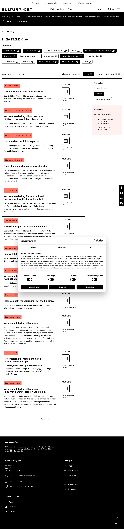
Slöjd (87, 62)
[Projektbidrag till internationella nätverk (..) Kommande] (44, 230)
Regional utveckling (47, 62)
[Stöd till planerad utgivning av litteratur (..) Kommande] (44, 171)
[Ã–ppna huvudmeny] (119, 9)
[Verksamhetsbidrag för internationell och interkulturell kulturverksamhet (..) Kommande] (44, 201)
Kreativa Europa (32, 51)
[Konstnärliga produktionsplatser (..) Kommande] (44, 143)
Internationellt (11, 51)
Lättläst (67, 3)
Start (3, 32)
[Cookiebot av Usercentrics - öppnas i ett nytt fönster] (95, 240)
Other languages (85, 3)
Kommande (99, 94)
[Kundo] (121, 203)
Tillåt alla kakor (90, 287)
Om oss (71, 9)
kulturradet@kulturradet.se (22, 476)
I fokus (63, 9)
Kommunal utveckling (29, 56)
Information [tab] (62, 247)
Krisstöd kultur (95, 56)
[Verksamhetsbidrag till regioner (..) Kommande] (44, 331)
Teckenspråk (51, 3)
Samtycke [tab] (33, 247)
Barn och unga (49, 56)
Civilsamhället (11, 62)
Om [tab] (91, 247)
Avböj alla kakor (34, 287)
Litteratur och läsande (56, 51)
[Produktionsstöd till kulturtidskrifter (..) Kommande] (44, 94)
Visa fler (45, 419)
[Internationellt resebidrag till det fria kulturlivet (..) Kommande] (44, 302)
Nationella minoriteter (72, 56)
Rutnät (76, 74)
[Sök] (111, 9)
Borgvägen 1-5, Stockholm (21, 486)
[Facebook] (121, 187)
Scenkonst (9, 56)
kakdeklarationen (55, 268)
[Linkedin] (121, 198)
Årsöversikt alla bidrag (108, 74)
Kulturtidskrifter (70, 62)
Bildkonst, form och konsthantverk (100, 51)
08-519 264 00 (16, 481)
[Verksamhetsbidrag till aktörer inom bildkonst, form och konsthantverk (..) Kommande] (44, 118)
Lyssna (35, 3)
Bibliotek (28, 62)
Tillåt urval (62, 287)
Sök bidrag (54, 9)
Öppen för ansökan (102, 88)
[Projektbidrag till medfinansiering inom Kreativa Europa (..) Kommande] (44, 364)
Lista (88, 74)
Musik (76, 51)
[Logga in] (99, 9)
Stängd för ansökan (103, 99)
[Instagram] (121, 193)
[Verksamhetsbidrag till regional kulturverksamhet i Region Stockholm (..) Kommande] (44, 395)
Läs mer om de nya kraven (17, 21)
